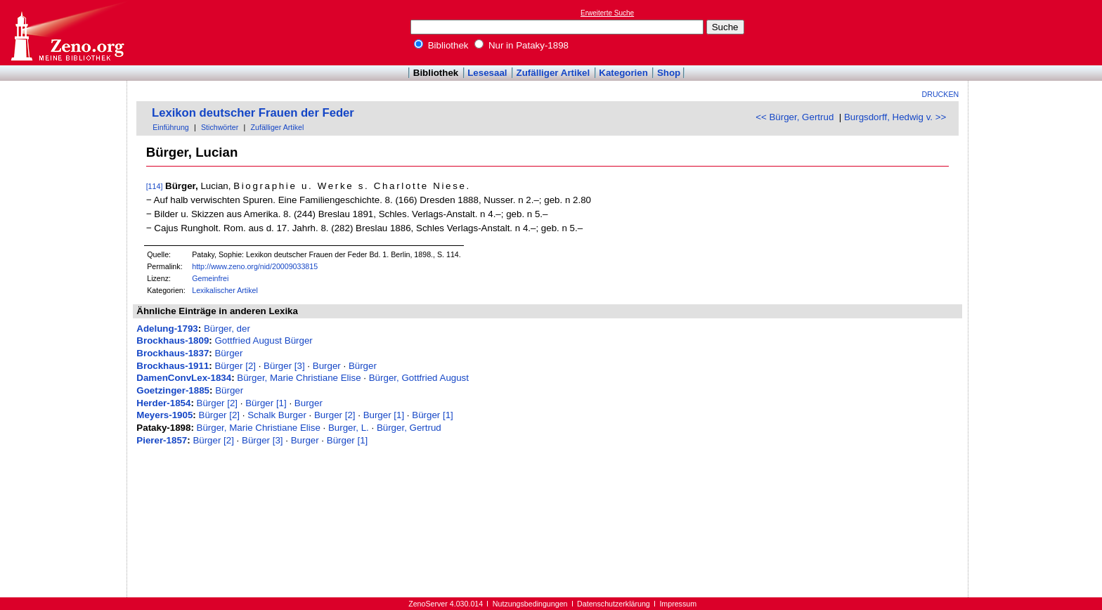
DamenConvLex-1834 (183, 377)
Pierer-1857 (161, 440)
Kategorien (623, 72)
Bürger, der (227, 328)
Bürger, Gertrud (409, 427)
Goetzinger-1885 (172, 390)
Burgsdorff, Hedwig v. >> (895, 117)
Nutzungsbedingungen (530, 603)
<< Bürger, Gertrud (795, 117)
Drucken (940, 94)
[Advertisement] (1037, 32)
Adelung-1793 (166, 328)
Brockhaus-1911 (172, 366)
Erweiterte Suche (607, 13)
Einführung (171, 127)
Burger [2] (335, 415)
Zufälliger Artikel (553, 72)
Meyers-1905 (164, 415)
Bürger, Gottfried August (419, 377)
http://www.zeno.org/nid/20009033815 (255, 266)
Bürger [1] (266, 403)
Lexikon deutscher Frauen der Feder (253, 112)
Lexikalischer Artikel (225, 290)
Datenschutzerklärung (613, 603)
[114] (154, 186)
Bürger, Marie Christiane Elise (299, 377)
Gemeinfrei (210, 278)
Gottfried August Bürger (263, 340)
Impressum (677, 603)
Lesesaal (487, 72)
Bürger (228, 353)
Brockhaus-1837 (172, 353)
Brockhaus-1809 (172, 340)
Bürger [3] (284, 366)
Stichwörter (219, 127)
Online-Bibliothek (67, 32)
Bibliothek (441, 45)
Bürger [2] (235, 366)
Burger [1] (384, 415)
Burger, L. (348, 427)
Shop (668, 72)
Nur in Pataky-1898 (521, 45)
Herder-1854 (163, 403)
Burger (327, 366)
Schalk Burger (276, 415)
